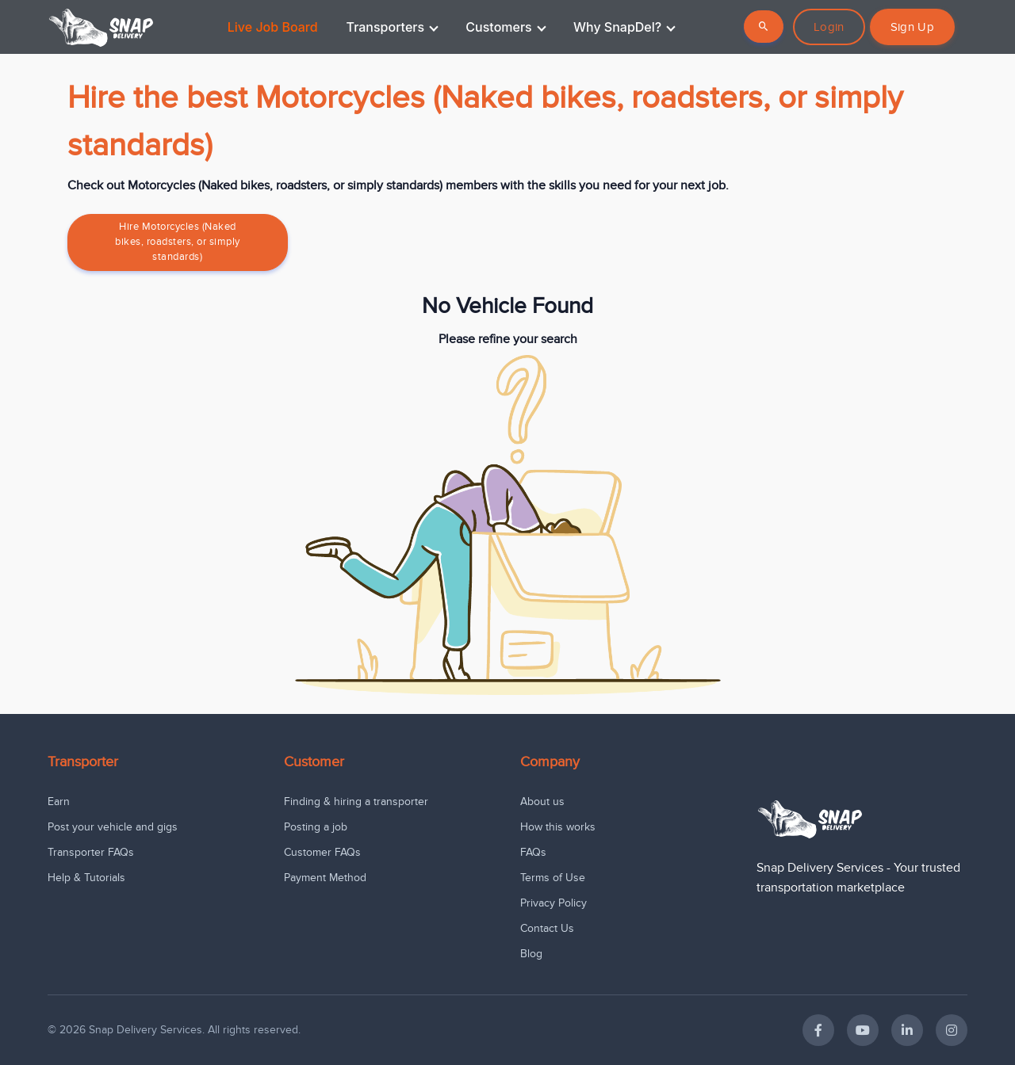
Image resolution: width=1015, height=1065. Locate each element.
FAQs (533, 852)
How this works (558, 827)
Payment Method (325, 877)
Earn (59, 801)
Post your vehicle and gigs (113, 827)
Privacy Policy (553, 903)
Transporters (393, 27)
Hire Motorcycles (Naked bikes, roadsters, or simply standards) (177, 241)
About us (542, 801)
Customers (505, 27)
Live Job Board (273, 27)
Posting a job (315, 827)
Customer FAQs (322, 852)
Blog (531, 953)
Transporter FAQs (91, 852)
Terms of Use (552, 877)
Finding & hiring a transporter (356, 801)
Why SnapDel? (624, 27)
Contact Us (547, 928)
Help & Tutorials (86, 877)
